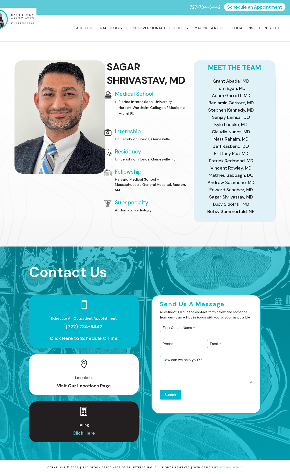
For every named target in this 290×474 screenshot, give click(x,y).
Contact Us (271, 28)
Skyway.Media (231, 467)
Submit (170, 394)
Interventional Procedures (160, 28)
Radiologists (113, 28)
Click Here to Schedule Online (84, 338)
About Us (85, 28)
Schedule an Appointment (254, 7)
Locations (242, 28)
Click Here (83, 433)
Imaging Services (210, 28)
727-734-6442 (205, 7)
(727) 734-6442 (83, 326)
